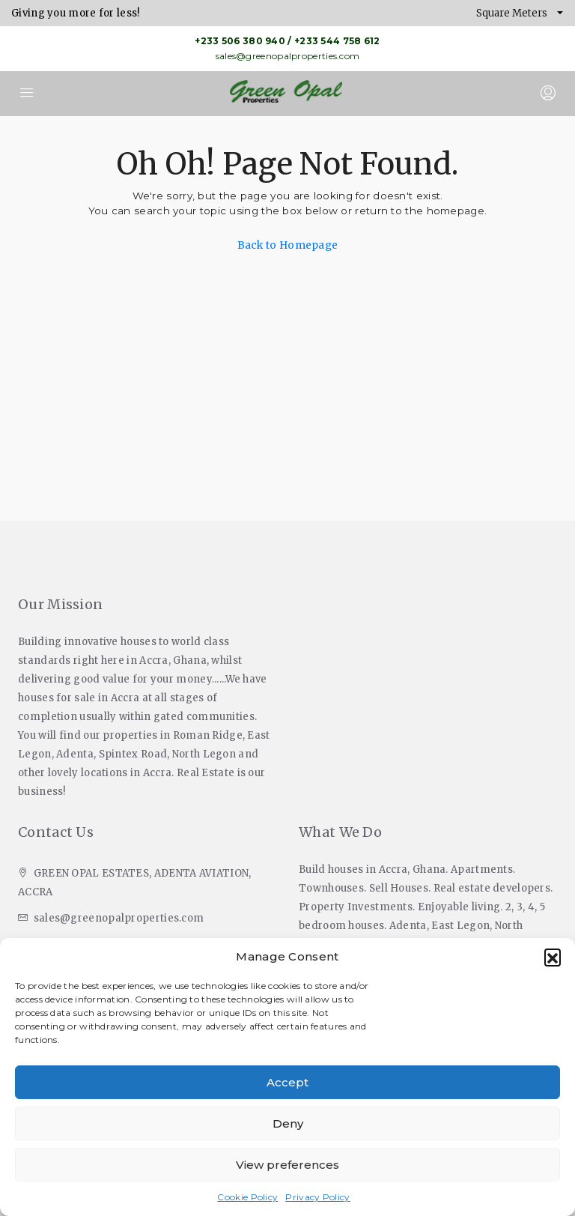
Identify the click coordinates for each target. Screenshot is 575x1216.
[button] (552, 956)
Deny (288, 1123)
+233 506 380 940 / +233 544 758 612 (287, 40)
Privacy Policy (317, 1197)
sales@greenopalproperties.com (288, 55)
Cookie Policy (247, 1197)
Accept (287, 1082)
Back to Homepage (287, 245)
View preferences (287, 1165)
